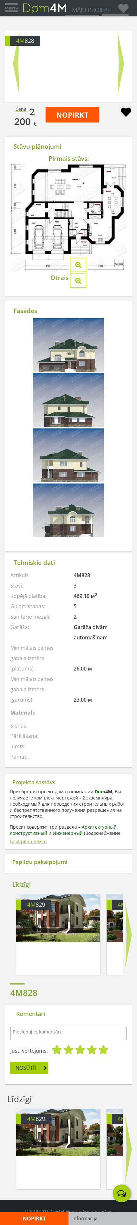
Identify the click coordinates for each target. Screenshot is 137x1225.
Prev (16, 63)
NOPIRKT (72, 115)
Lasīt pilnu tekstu (28, 841)
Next (121, 63)
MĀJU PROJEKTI (92, 10)
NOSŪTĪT (26, 1067)
